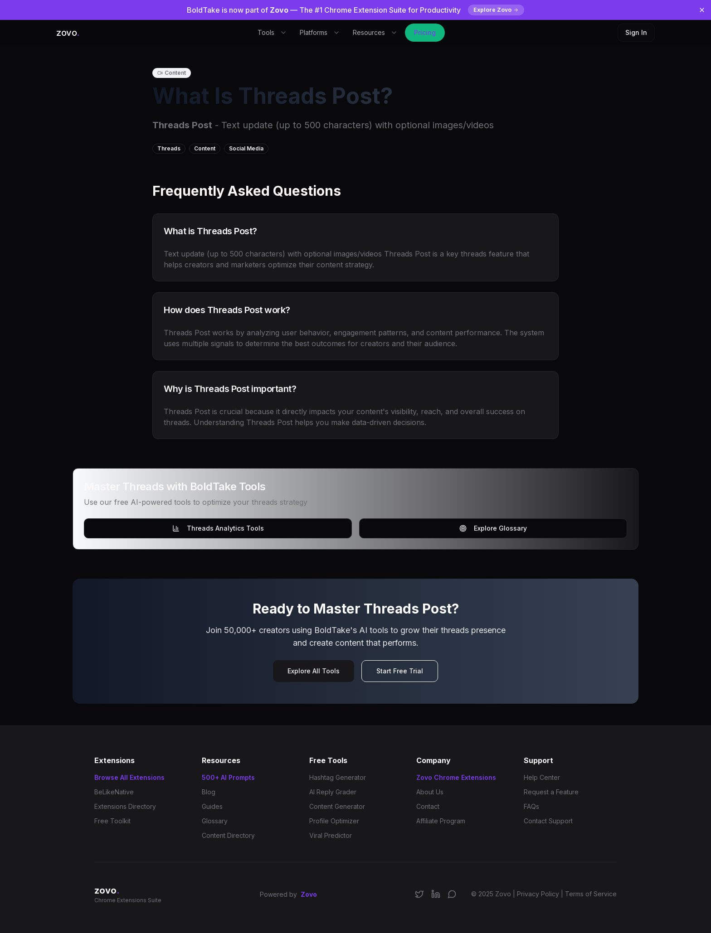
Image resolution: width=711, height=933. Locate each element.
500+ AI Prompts (228, 777)
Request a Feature (551, 792)
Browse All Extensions (129, 777)
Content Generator (337, 806)
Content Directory (228, 835)
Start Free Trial (399, 671)
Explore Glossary (493, 528)
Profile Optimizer (334, 821)
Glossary (215, 821)
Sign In (636, 32)
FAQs (531, 806)
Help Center (542, 777)
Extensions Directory (125, 806)
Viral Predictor (330, 835)
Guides (212, 806)
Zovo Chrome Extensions (456, 777)
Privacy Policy (538, 894)
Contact (427, 806)
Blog (208, 792)
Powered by (288, 894)
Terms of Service (591, 894)
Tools (272, 32)
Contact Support (548, 821)
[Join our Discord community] (452, 894)
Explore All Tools (313, 671)
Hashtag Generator (337, 777)
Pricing (425, 32)
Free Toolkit (112, 821)
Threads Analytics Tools (218, 528)
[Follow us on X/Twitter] (419, 894)
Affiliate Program (440, 821)
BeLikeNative (114, 792)
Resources (375, 32)
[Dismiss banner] (701, 10)
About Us (429, 792)
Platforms (320, 32)
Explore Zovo (496, 9)
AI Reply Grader (332, 792)
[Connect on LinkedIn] (435, 894)
